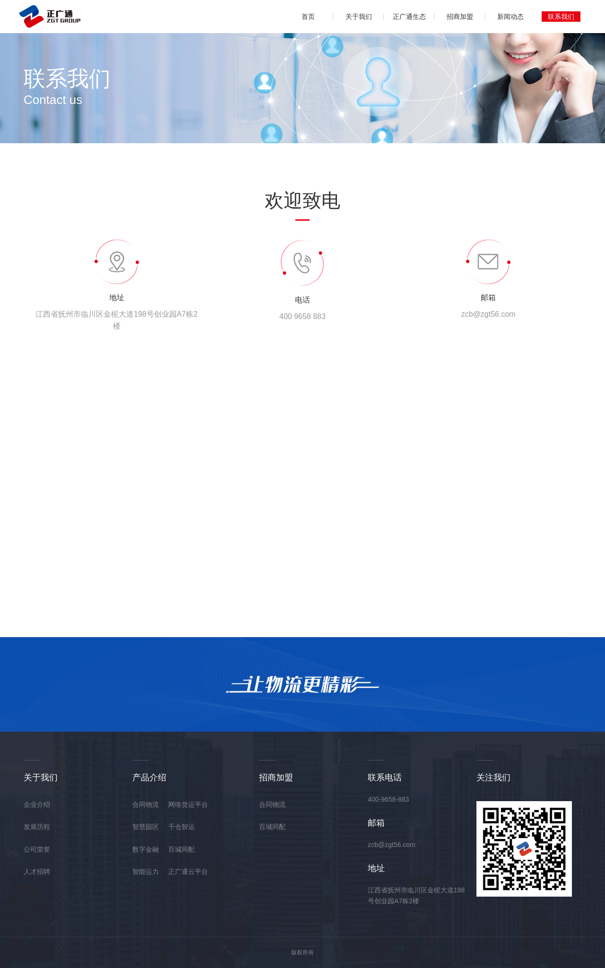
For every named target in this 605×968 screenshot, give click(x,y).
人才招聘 (37, 871)
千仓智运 (181, 826)
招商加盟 (460, 16)
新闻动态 (510, 16)
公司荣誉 (37, 849)
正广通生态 (409, 16)
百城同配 (181, 849)
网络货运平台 (188, 804)
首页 (308, 16)
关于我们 (359, 16)
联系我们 (561, 16)
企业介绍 (37, 804)
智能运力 (145, 871)
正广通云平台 (188, 871)
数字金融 (145, 849)
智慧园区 (145, 826)
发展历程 (37, 826)
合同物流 (145, 804)
